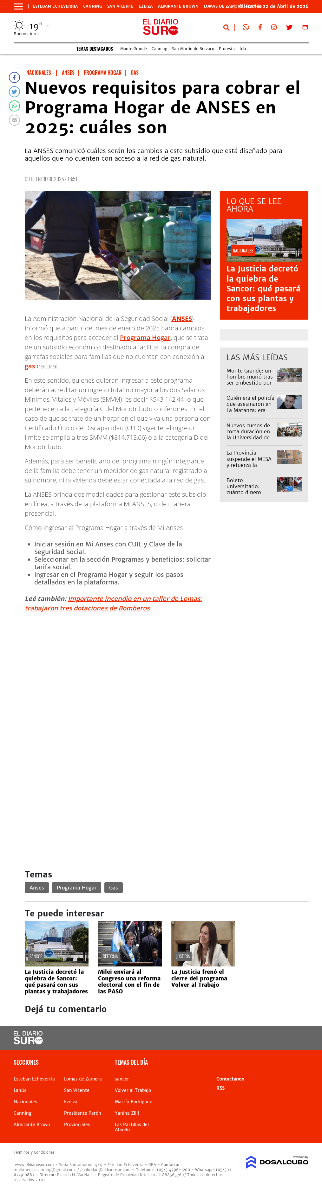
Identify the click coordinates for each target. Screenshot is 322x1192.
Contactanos (230, 1079)
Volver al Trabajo (133, 1090)
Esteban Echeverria (55, 6)
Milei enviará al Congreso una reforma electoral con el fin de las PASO (129, 981)
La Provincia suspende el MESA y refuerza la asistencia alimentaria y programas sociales (250, 467)
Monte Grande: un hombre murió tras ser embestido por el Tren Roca (250, 379)
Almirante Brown (178, 6)
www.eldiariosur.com (34, 1164)
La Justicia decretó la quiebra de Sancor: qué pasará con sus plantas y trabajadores (263, 288)
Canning (92, 6)
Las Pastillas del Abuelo (132, 1127)
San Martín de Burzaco (193, 48)
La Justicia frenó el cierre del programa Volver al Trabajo (199, 978)
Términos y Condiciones (34, 1152)
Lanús (20, 1090)
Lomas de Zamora (223, 6)
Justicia (183, 956)
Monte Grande (133, 48)
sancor (36, 956)
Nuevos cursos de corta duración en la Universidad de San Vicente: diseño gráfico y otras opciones (251, 440)
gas (30, 366)
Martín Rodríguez (133, 1102)
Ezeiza (146, 6)
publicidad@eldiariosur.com (105, 1169)
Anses (37, 887)
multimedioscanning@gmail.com (44, 1169)
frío (243, 48)
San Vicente (120, 6)
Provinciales (77, 1124)
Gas (113, 887)
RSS (220, 1088)
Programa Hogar (145, 337)
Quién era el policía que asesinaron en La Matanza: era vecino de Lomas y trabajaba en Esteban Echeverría (250, 413)
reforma (110, 956)
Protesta (227, 48)
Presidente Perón (82, 1113)
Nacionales (25, 1102)
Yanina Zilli (127, 1113)
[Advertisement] (167, 662)
